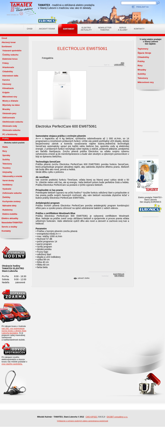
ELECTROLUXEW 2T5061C (118, 274)
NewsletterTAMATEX (105, 29)
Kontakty (139, 29)
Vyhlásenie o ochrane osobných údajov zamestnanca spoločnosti (82, 421)
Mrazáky (6, 109)
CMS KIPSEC (91, 417)
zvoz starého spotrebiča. (12, 364)
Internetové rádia (10, 76)
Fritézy (5, 63)
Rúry (4, 151)
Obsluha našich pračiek (14, 143)
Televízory (7, 164)
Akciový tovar (47, 29)
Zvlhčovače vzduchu (12, 193)
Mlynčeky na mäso (11, 105)
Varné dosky (8, 180)
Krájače (6, 92)
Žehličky (6, 197)
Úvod (30, 29)
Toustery (6, 168)
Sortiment (68, 29)
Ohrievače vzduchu (11, 130)
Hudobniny (7, 210)
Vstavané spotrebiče (11, 50)
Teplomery (143, 49)
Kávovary (6, 84)
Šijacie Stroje (144, 53)
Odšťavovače (8, 118)
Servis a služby (123, 29)
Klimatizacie (8, 88)
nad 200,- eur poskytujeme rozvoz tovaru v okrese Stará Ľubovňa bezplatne (14, 330)
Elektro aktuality (86, 29)
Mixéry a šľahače (10, 101)
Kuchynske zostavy (11, 201)
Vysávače (6, 189)
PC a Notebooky (9, 134)
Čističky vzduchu (10, 55)
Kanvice (6, 80)
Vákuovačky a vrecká (12, 176)
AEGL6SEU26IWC (119, 63)
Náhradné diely (9, 206)
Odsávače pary (9, 113)
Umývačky (7, 172)
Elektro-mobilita (9, 214)
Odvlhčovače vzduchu (12, 122)
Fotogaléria (47, 58)
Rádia (5, 147)
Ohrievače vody (9, 126)
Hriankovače (8, 67)
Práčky (5, 138)
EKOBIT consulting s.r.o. (117, 417)
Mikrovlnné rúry (9, 97)
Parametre (41, 228)
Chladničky (7, 71)
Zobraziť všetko (84, 278)
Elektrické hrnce (10, 59)
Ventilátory (7, 185)
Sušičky (6, 159)
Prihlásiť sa (142, 7)
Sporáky (6, 155)
